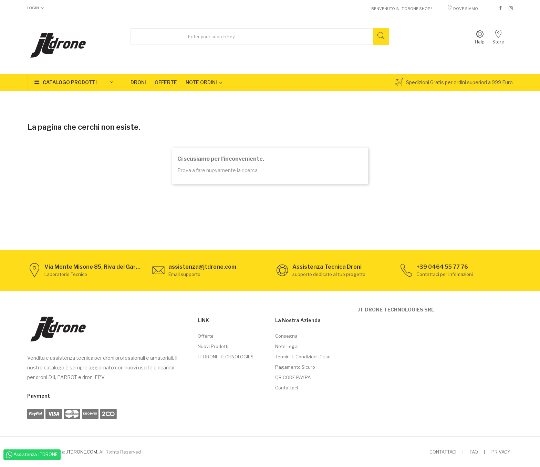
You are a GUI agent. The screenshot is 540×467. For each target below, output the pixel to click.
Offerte (206, 336)
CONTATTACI (442, 452)
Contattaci (286, 387)
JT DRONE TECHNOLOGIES (225, 356)
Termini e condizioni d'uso (303, 356)
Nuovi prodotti (213, 346)
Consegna (286, 336)
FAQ (474, 452)
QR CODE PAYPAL (294, 377)
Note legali (287, 346)
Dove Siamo (462, 8)
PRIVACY (500, 452)
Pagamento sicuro (295, 367)
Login (33, 8)
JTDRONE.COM (81, 452)
